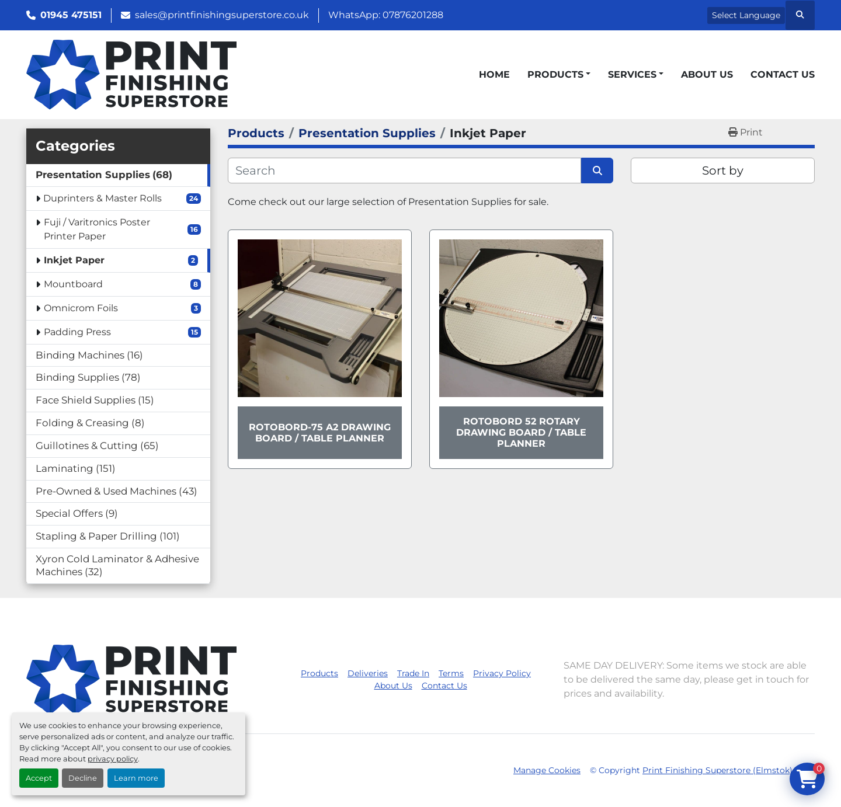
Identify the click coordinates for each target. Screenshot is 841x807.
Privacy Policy (502, 673)
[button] (558, 75)
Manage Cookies (547, 770)
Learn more (136, 778)
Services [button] (632, 74)
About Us (707, 74)
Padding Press (77, 332)
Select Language (746, 15)
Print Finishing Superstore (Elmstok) (717, 770)
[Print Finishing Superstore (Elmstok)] (131, 678)
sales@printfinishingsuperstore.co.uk (222, 14)
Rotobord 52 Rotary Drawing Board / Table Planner (521, 432)
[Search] (404, 170)
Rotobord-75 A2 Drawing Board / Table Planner (320, 433)
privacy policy (113, 758)
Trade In (413, 673)
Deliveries (367, 673)
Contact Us (782, 74)
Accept (39, 778)
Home (494, 74)
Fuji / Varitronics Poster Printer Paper (97, 229)
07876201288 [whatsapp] (413, 14)
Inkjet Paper (74, 260)
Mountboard (73, 284)
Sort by (722, 171)
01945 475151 (71, 14)
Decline (82, 778)
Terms (451, 673)
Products (555, 74)
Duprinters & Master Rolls (102, 198)
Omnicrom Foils (81, 308)
